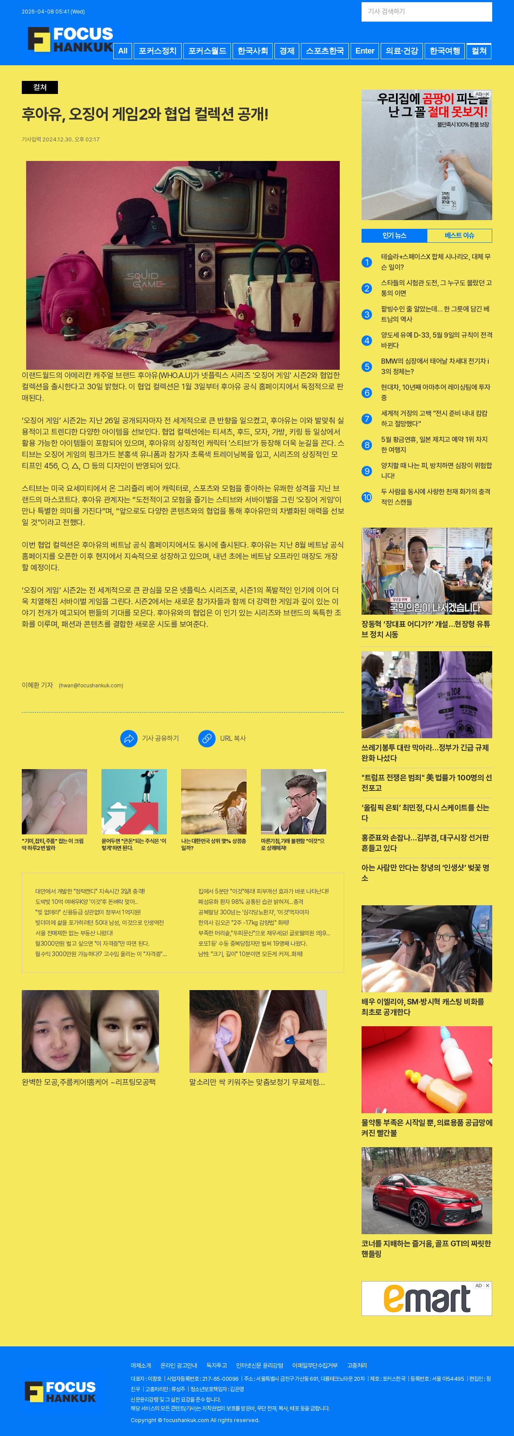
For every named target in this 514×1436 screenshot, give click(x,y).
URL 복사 (222, 738)
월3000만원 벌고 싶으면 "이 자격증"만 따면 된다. (92, 943)
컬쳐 (479, 51)
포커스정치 (158, 51)
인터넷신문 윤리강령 (259, 1365)
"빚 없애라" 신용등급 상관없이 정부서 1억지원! (88, 912)
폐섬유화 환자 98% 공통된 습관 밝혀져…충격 (250, 901)
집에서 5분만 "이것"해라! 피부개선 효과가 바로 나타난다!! (263, 891)
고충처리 (357, 1365)
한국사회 (252, 51)
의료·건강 (402, 51)
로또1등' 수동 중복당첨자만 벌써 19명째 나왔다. (252, 943)
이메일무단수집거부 (315, 1365)
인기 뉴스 (394, 235)
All (123, 51)
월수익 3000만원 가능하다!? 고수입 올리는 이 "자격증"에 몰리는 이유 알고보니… (101, 954)
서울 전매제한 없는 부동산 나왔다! (74, 933)
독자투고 (216, 1365)
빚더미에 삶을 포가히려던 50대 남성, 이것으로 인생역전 (99, 922)
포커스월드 (207, 51)
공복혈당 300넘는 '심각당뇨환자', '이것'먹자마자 (253, 912)
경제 (286, 51)
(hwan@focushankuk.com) (91, 686)
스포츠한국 (325, 51)
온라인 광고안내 (178, 1365)
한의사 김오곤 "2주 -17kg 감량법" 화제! (243, 922)
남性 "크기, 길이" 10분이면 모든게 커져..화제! (250, 954)
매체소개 (141, 1365)
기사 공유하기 (149, 738)
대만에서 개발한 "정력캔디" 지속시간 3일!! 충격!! (90, 891)
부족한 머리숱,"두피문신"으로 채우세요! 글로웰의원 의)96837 (264, 933)
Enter (365, 51)
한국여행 (444, 51)
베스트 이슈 (459, 235)
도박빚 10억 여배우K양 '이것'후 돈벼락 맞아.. (86, 901)
